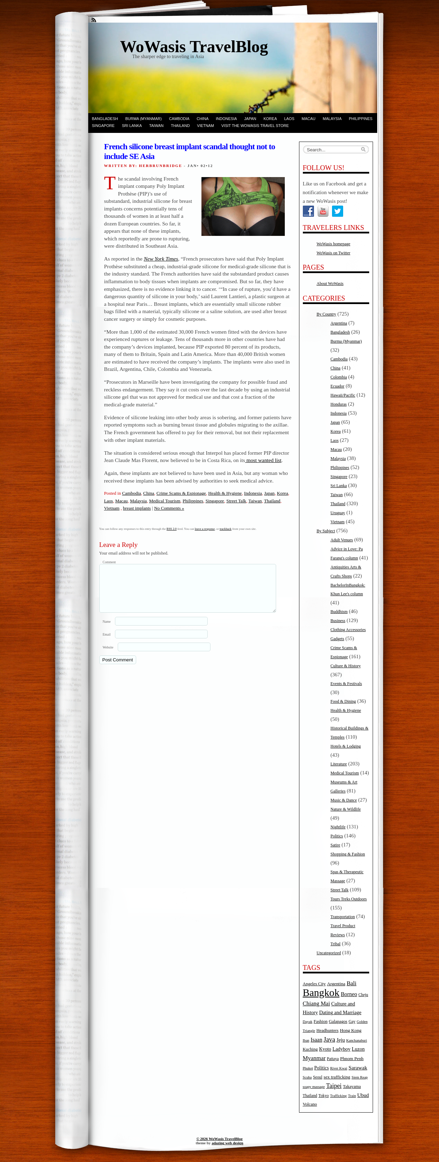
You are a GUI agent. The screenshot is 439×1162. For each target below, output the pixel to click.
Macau (309, 119)
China (202, 119)
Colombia (339, 377)
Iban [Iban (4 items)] (306, 1040)
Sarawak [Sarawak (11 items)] (358, 1068)
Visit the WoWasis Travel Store (255, 126)
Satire (335, 845)
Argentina (339, 323)
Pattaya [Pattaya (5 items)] (333, 1059)
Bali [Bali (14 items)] (351, 983)
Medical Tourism (164, 500)
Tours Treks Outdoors (349, 899)
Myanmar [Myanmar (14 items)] (314, 1058)
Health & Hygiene (225, 493)
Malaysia (332, 119)
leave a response (205, 529)
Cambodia (179, 119)
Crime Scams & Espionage (181, 493)
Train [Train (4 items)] (352, 1096)
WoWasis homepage (333, 243)
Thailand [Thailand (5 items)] (310, 1095)
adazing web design (227, 1143)
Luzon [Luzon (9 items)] (358, 1049)
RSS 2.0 (172, 529)
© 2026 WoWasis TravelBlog (219, 1139)
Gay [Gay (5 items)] (352, 1021)
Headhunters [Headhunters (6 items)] (327, 1030)
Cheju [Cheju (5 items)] (363, 995)
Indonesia (226, 119)
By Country (326, 314)
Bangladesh (105, 119)
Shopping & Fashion (348, 854)
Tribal (336, 943)
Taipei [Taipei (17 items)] (334, 1085)
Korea (270, 119)
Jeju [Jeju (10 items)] (341, 1040)
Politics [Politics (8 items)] (321, 1068)
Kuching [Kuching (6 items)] (310, 1049)
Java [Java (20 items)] (329, 1039)
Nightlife (338, 827)
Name (107, 630)
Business (338, 620)
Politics (337, 836)
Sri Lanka (132, 126)
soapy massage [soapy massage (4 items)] (314, 1087)
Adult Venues (342, 540)
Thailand (180, 126)
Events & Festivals (346, 683)
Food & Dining (343, 701)
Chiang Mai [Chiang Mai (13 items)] (316, 1003)
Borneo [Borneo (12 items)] (349, 994)
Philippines (361, 119)
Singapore (103, 126)
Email (107, 643)
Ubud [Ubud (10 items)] (363, 1095)
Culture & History (346, 665)
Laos (289, 119)
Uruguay (338, 512)
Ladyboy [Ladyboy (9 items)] (341, 1049)
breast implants (137, 508)
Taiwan (156, 126)
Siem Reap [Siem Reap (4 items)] (359, 1077)
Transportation (343, 916)
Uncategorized (329, 952)
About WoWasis (330, 283)
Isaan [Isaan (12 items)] (316, 1040)
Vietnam (205, 126)
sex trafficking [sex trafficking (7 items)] (337, 1077)
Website (108, 656)
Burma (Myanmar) (143, 119)
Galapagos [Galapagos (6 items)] (338, 1021)
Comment (109, 562)
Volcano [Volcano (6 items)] (310, 1104)
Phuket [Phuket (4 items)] (308, 1068)
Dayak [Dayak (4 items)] (308, 1022)
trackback (225, 529)
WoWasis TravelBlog (194, 46)
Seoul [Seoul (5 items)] (317, 1077)
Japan (250, 119)
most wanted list (263, 460)
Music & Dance (344, 800)
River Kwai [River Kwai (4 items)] (338, 1068)
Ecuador (338, 386)
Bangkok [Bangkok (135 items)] (321, 992)
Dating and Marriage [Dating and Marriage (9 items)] (340, 1012)
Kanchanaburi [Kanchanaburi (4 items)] (356, 1040)
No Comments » (169, 508)
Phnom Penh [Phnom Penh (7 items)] (351, 1058)
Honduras (339, 404)
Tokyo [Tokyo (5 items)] (323, 1095)
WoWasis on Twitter (333, 252)
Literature (339, 764)
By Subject (326, 530)
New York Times (161, 259)
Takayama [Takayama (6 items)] (352, 1086)
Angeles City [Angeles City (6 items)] (314, 983)
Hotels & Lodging (346, 746)
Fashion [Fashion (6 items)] (321, 1021)
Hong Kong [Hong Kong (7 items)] (350, 1030)
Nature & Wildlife (346, 809)
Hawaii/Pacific (343, 395)
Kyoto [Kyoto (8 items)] (325, 1049)
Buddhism (339, 611)
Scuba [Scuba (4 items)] (307, 1077)
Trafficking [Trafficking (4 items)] (338, 1096)
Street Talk (236, 500)
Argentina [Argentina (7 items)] (336, 983)
